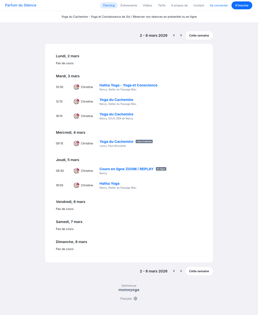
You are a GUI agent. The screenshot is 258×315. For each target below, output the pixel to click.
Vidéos (147, 5)
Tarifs (161, 5)
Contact (199, 5)
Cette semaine (199, 35)
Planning (109, 5)
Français (129, 298)
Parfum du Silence (20, 5)
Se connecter (219, 5)
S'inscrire (242, 5)
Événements (129, 5)
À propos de (179, 5)
